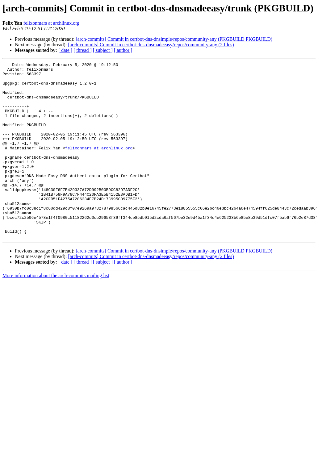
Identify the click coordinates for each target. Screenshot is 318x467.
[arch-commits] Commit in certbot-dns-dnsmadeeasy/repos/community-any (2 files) (151, 44)
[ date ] (65, 50)
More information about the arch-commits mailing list (55, 310)
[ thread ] (82, 50)
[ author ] (123, 50)
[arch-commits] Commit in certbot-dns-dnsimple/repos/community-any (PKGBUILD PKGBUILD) (174, 39)
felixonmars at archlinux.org (51, 23)
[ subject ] (103, 50)
